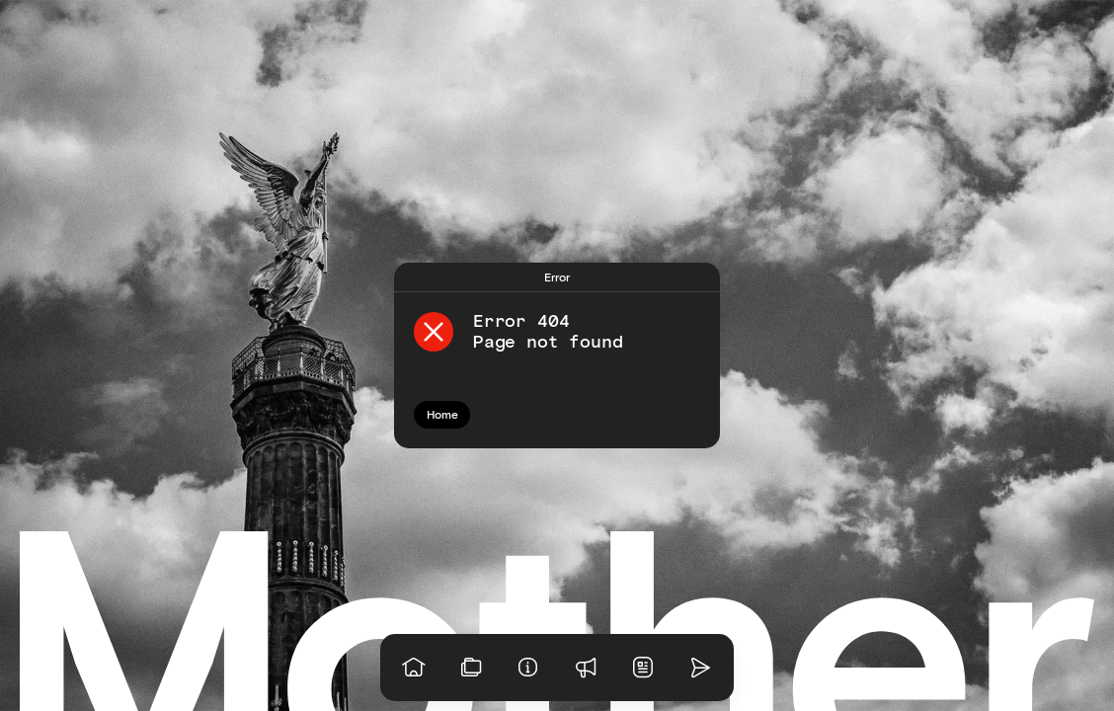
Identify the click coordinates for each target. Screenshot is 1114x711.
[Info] (528, 667)
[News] (643, 667)
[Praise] (585, 667)
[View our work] (471, 667)
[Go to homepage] (414, 667)
